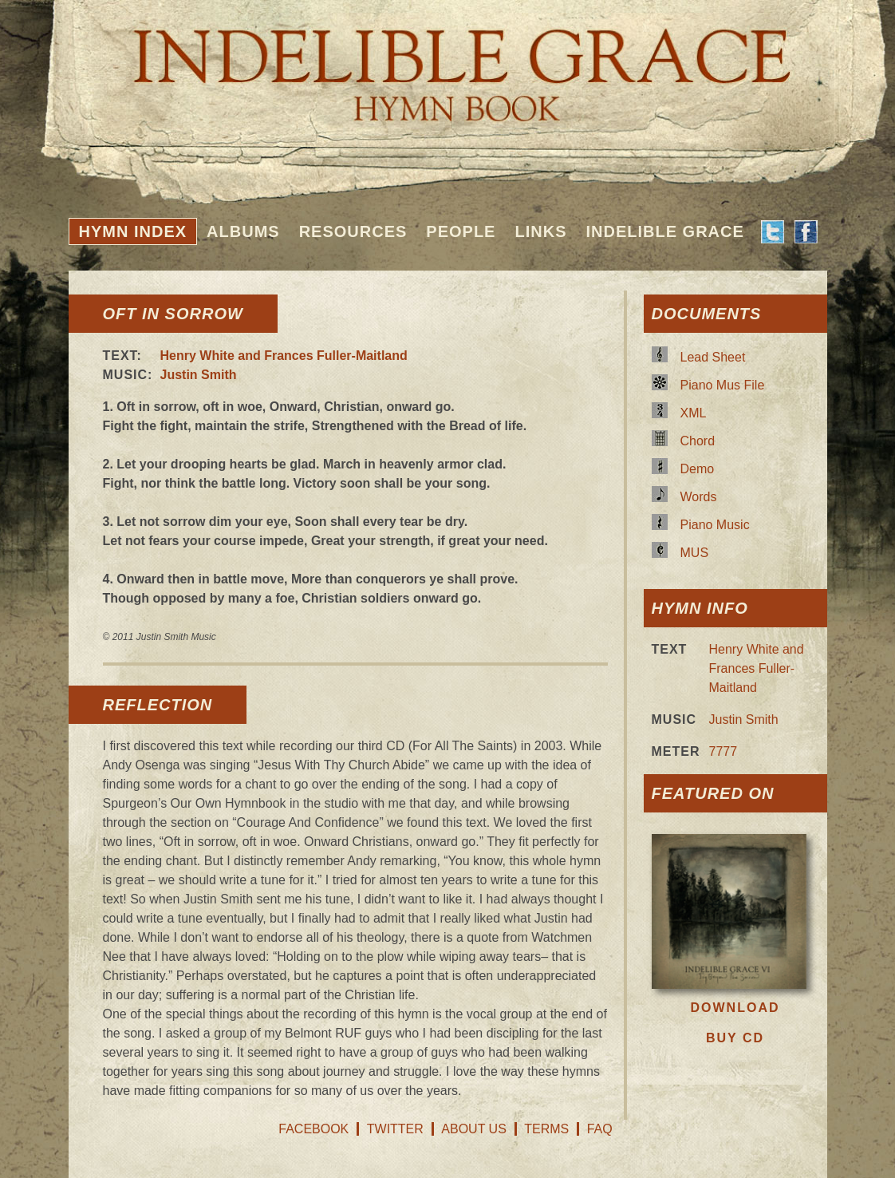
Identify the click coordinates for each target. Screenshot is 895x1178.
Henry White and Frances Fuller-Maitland (284, 355)
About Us (474, 1129)
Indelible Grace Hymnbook (448, 64)
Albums (243, 231)
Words (698, 497)
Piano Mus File (722, 385)
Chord (698, 441)
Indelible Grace (664, 231)
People (460, 231)
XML (693, 413)
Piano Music (715, 525)
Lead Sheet (713, 357)
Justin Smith (198, 374)
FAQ (600, 1129)
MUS (694, 552)
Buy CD (735, 1038)
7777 (723, 751)
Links (540, 231)
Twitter (395, 1129)
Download (735, 1007)
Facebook (313, 1129)
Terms (546, 1129)
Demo (697, 469)
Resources (353, 231)
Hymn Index (133, 231)
